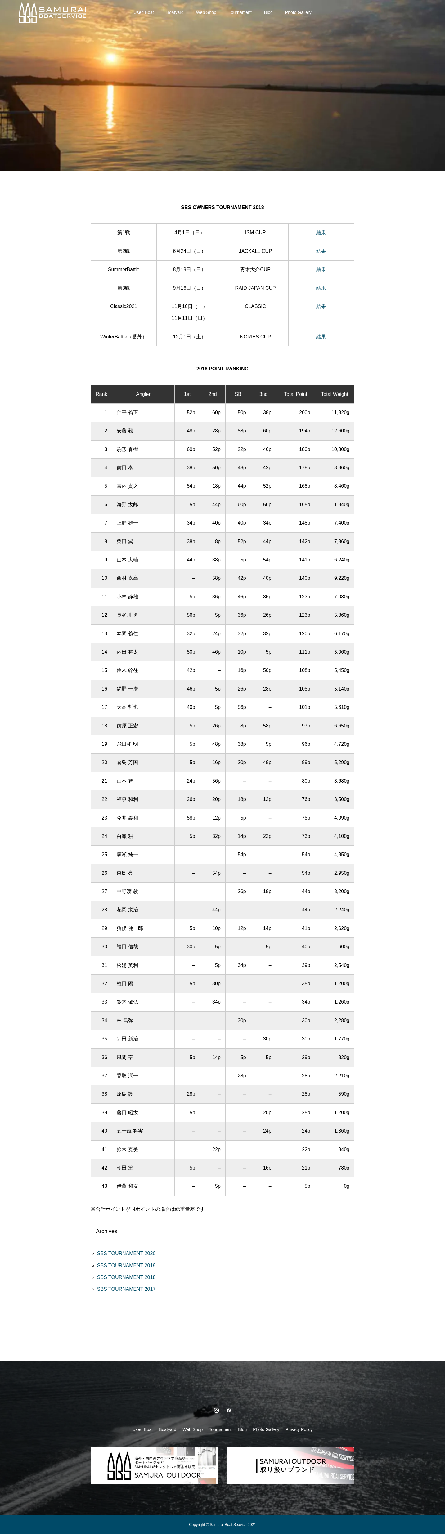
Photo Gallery (298, 12)
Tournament (240, 12)
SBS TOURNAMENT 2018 (126, 1277)
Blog (268, 12)
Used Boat (143, 12)
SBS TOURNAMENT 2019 (126, 1265)
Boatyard (175, 12)
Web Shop (206, 12)
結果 (321, 232)
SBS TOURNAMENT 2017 (126, 1289)
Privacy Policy (298, 1429)
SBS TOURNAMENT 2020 (126, 1253)
